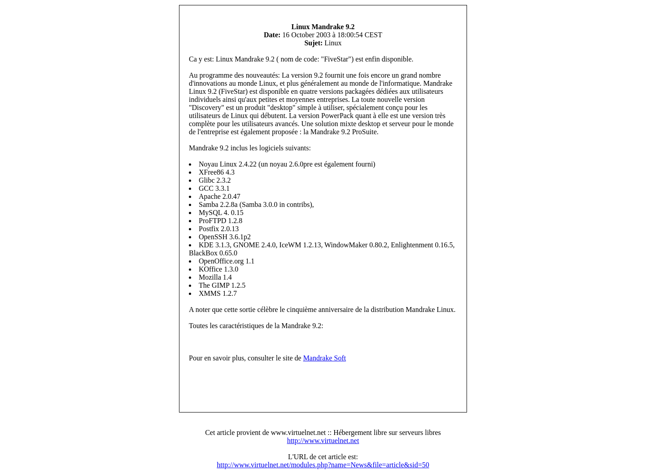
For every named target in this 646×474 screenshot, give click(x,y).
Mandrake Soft (324, 358)
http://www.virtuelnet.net (323, 440)
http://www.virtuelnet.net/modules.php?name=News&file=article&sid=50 (323, 465)
